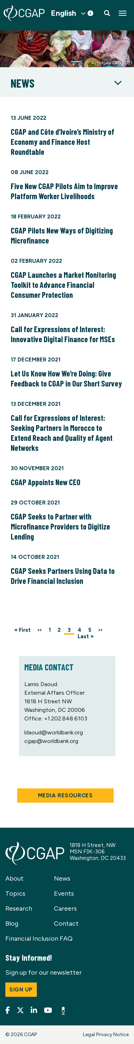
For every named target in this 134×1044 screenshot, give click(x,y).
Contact (66, 923)
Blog (11, 923)
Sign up (21, 989)
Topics (15, 893)
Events (64, 893)
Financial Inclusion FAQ (39, 938)
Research (18, 908)
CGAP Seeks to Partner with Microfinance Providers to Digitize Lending (60, 526)
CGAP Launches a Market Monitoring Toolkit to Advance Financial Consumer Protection (63, 284)
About (14, 878)
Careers (65, 908)
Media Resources (65, 795)
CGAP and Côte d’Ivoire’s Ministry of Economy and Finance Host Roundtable (62, 141)
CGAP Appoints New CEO (45, 482)
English (63, 13)
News (62, 878)
